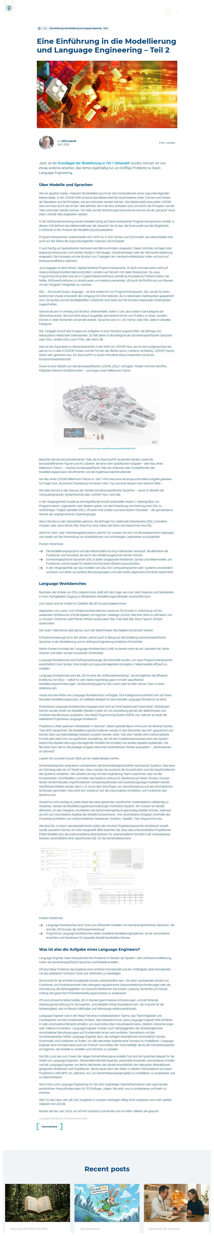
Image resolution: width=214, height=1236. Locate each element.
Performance (93, 1228)
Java (82, 1228)
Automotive (16, 1228)
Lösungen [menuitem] (95, 6)
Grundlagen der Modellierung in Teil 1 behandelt (94, 163)
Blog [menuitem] (180, 6)
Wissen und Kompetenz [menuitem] (122, 6)
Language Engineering (51, 1118)
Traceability (174, 1228)
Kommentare (49, 1126)
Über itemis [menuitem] (150, 6)
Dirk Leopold (69, 140)
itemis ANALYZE (158, 1228)
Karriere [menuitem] (167, 6)
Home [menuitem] (54, 6)
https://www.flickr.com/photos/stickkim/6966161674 (116, 449)
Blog (45, 28)
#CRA (45, 1228)
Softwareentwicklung (75, 1118)
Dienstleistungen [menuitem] (73, 6)
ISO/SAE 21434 (32, 1228)
